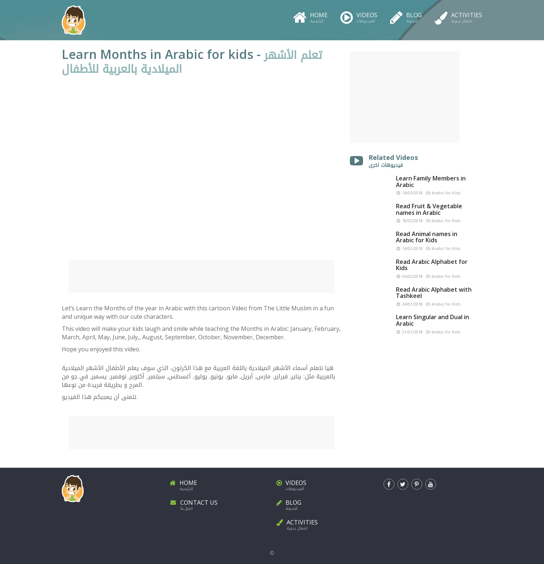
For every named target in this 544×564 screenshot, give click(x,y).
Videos (358, 16)
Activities (458, 16)
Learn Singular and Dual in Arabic (432, 320)
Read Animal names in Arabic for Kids (426, 237)
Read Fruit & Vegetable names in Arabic (429, 209)
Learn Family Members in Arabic (431, 181)
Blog (406, 16)
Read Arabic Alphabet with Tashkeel (434, 292)
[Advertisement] (201, 276)
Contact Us (219, 504)
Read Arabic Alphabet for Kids (432, 265)
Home (310, 16)
